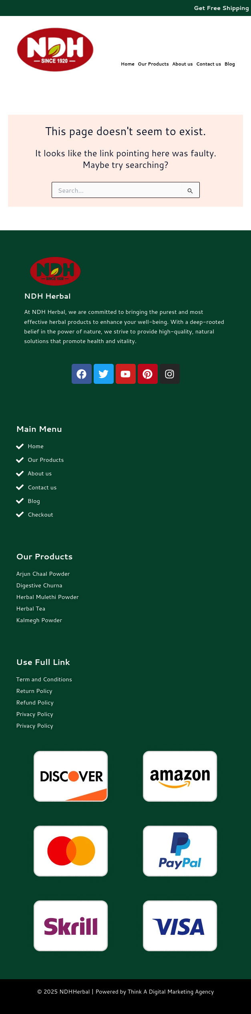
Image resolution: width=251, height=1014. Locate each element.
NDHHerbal (74, 992)
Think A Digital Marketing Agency (171, 992)
